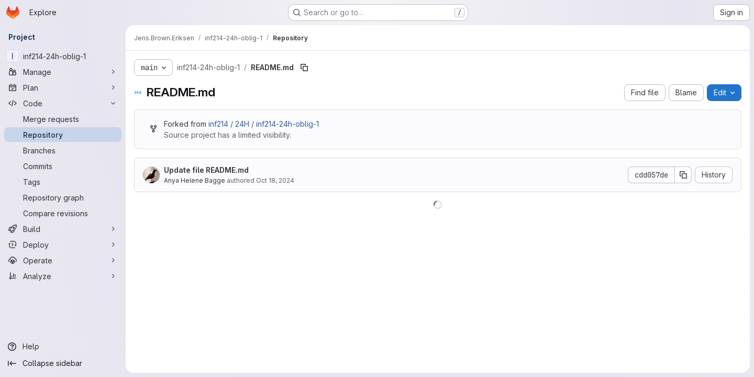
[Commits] (62, 166)
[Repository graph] (62, 197)
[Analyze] (62, 276)
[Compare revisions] (62, 213)
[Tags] (62, 181)
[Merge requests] (62, 119)
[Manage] (62, 71)
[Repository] (62, 134)
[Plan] (62, 87)
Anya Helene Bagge (194, 180)
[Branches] (62, 150)
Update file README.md (206, 169)
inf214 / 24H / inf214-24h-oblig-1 (263, 123)
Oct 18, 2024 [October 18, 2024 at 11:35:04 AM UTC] (275, 180)
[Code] (62, 103)
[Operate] (62, 260)
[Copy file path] (304, 67)
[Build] (62, 228)
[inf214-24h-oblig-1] (62, 56)
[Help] (62, 346)
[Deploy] (62, 244)
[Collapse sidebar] (62, 363)
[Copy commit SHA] (683, 175)
